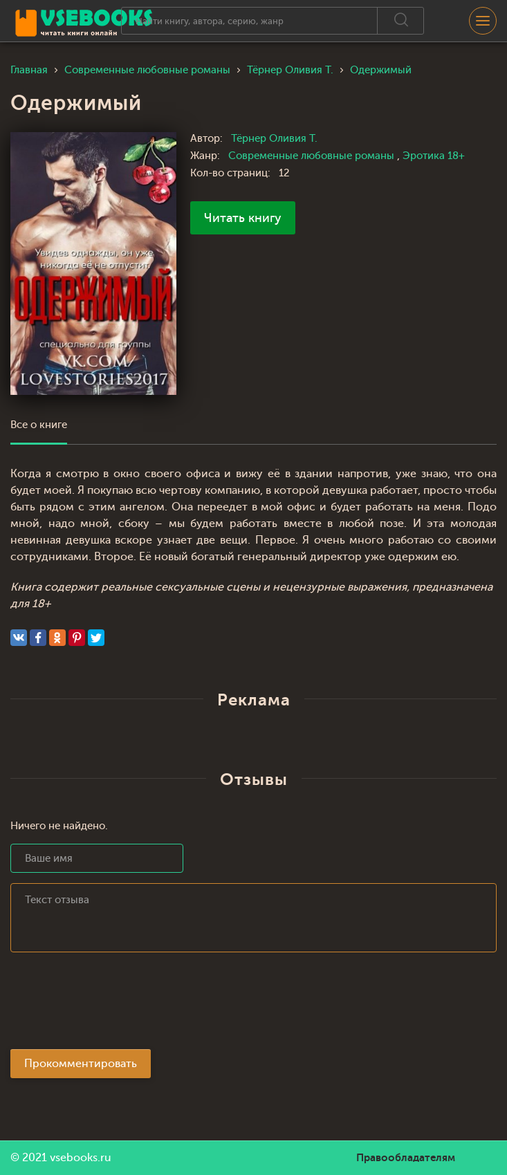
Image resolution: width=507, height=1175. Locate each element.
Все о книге (38, 425)
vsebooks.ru (80, 1157)
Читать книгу (243, 218)
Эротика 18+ (434, 156)
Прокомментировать (80, 1063)
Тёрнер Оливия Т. (274, 139)
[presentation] (115, 1005)
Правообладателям (405, 1157)
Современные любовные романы (312, 156)
